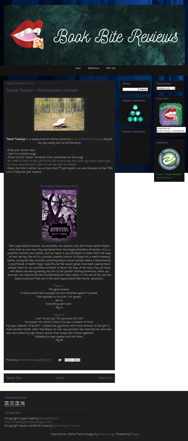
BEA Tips (110, 68)
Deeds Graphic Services (67, 426)
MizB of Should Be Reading (86, 139)
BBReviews (93, 68)
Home (78, 68)
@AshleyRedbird (48, 419)
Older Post (105, 378)
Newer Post (14, 378)
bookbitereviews (28, 360)
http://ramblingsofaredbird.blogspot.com (28, 422)
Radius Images (106, 434)
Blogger (135, 434)
